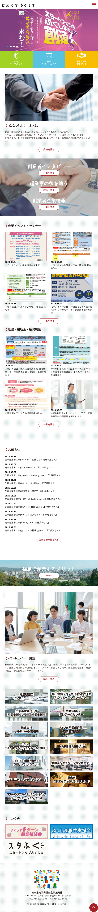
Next (95, 29)
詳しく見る (48, 190)
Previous (2, 29)
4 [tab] (17, 46)
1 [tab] (7, 46)
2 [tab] (11, 46)
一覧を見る (48, 173)
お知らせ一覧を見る (49, 539)
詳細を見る (48, 149)
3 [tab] (14, 46)
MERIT (49, 575)
